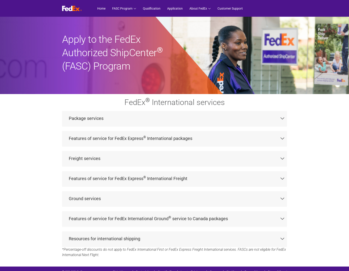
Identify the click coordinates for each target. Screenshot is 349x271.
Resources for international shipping (176, 238)
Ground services (176, 198)
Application (175, 8)
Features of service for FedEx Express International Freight (176, 178)
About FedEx (198, 8)
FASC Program (122, 8)
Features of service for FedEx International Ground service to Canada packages (176, 218)
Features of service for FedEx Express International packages (176, 138)
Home (101, 8)
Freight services (176, 158)
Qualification (151, 8)
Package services (176, 118)
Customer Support (230, 8)
